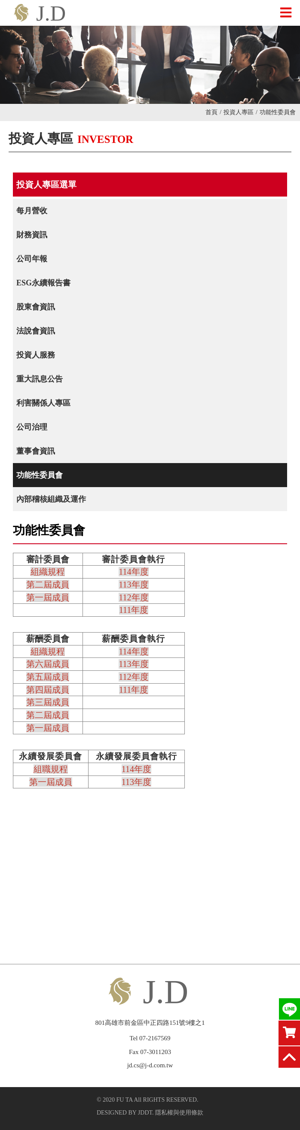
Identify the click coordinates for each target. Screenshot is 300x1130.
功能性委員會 (39, 475)
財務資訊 (31, 234)
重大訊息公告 (39, 379)
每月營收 (31, 210)
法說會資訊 (35, 331)
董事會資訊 (35, 451)
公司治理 (31, 427)
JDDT (145, 1112)
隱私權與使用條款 (179, 1112)
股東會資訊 (35, 307)
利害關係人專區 (43, 403)
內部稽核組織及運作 (51, 499)
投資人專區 (240, 112)
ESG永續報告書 (43, 283)
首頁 (213, 112)
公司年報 (31, 258)
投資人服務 (35, 355)
